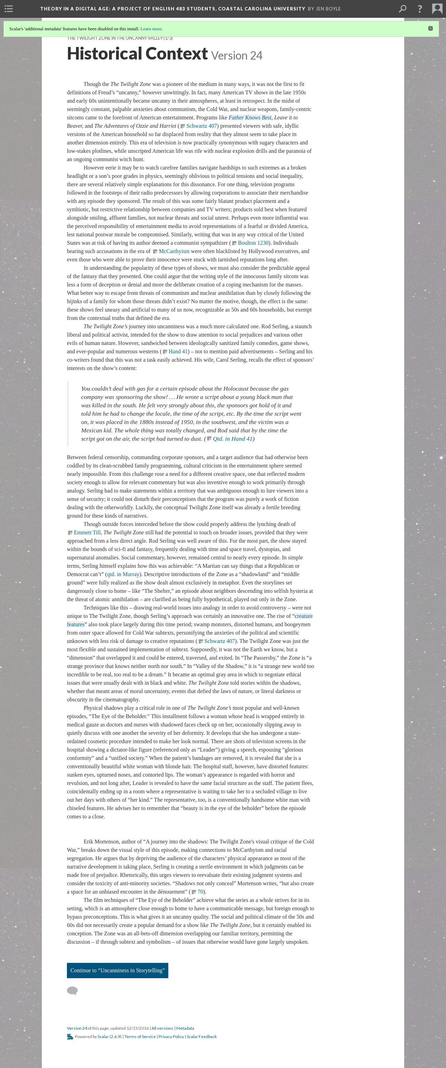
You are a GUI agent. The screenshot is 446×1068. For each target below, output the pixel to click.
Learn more (150, 28)
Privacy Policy (171, 1036)
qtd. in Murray (123, 574)
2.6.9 (115, 1036)
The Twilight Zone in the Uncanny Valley (115, 38)
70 (200, 892)
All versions (163, 1028)
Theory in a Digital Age (172, 8)
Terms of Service (140, 1036)
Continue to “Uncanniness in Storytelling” (117, 970)
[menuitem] (8, 8)
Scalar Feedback (202, 1036)
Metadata (185, 1028)
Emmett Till (87, 532)
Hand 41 (178, 351)
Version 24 (77, 1028)
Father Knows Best (250, 117)
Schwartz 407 (201, 126)
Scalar (103, 1036)
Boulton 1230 (253, 243)
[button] (420, 8)
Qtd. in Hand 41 (233, 438)
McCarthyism (174, 251)
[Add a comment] (75, 991)
